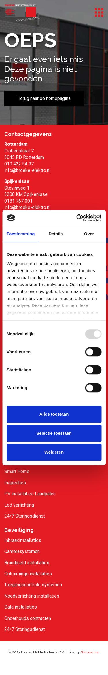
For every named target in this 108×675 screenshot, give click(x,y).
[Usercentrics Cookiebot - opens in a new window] (76, 218)
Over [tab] (89, 233)
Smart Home (16, 471)
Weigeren (54, 452)
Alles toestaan (54, 414)
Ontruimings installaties (28, 573)
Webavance (90, 652)
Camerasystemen (22, 551)
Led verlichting (19, 505)
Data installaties (20, 607)
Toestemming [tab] (21, 233)
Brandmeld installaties (26, 562)
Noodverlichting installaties (31, 596)
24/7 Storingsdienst (24, 516)
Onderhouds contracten (27, 618)
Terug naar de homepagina (44, 98)
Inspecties (15, 482)
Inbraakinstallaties (22, 540)
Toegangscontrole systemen (33, 584)
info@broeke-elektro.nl (27, 170)
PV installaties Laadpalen (30, 493)
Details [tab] (55, 233)
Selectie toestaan (54, 433)
